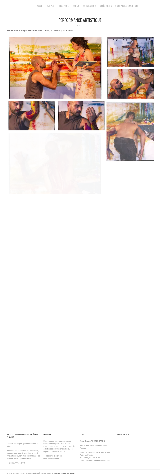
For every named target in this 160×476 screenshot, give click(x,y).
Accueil (40, 5)
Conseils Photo (89, 5)
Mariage (50, 5)
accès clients (106, 5)
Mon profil (64, 5)
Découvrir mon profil (17, 463)
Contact (76, 5)
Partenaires (71, 473)
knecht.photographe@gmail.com (98, 460)
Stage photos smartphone (126, 5)
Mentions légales (60, 473)
